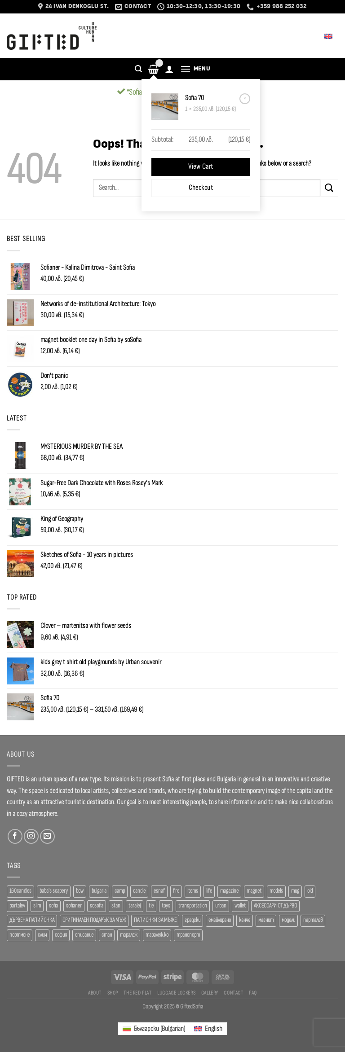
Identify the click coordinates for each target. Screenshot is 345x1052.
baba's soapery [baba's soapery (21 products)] (54, 891)
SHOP (112, 992)
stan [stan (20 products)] (115, 906)
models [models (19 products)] (276, 891)
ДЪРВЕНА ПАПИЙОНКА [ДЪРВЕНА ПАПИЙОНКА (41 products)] (31, 920)
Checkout (201, 187)
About (95, 992)
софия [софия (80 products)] (61, 935)
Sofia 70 (195, 98)
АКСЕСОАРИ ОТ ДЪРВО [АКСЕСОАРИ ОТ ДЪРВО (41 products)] (275, 906)
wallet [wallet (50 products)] (240, 906)
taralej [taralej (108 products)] (134, 906)
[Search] (138, 69)
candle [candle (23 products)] (139, 891)
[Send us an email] (47, 836)
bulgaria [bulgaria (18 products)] (99, 891)
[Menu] (195, 69)
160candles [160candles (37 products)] (20, 891)
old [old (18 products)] (310, 891)
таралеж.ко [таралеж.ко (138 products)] (157, 935)
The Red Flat (137, 992)
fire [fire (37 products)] (176, 891)
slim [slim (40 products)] (37, 906)
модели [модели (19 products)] (288, 920)
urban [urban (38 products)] (220, 906)
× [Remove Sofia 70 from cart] (244, 98)
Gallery (209, 992)
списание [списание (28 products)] (84, 935)
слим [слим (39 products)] (42, 935)
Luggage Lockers (176, 992)
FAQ (253, 992)
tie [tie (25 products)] (151, 906)
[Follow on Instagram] (31, 836)
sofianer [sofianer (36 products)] (74, 906)
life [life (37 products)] (209, 891)
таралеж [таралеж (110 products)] (128, 935)
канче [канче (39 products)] (244, 920)
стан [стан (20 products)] (107, 935)
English (322, 35)
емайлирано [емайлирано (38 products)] (219, 920)
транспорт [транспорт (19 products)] (188, 935)
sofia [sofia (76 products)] (53, 906)
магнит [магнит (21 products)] (266, 920)
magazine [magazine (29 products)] (229, 891)
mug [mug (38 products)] (295, 891)
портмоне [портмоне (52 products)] (19, 935)
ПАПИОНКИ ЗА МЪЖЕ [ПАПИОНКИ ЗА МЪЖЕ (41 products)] (155, 920)
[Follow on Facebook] (15, 836)
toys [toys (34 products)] (166, 906)
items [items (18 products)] (192, 891)
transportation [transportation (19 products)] (192, 906)
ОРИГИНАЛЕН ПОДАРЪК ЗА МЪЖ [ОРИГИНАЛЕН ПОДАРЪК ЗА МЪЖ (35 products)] (94, 920)
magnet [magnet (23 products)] (254, 891)
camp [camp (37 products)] (120, 891)
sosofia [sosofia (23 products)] (96, 906)
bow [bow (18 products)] (80, 891)
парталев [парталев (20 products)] (313, 920)
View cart (200, 166)
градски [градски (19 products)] (192, 920)
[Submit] (329, 188)
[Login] (169, 69)
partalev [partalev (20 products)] (17, 906)
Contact (233, 992)
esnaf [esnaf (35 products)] (159, 891)
